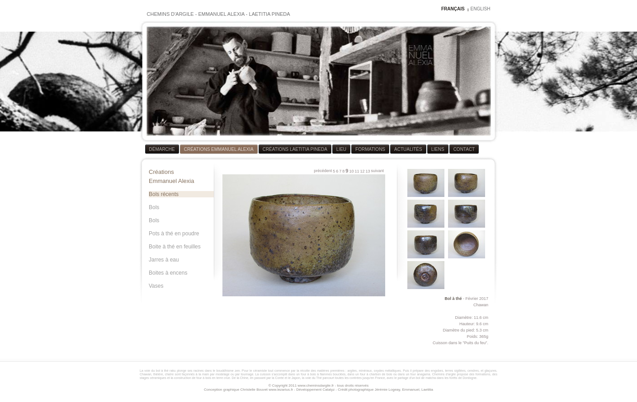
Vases (156, 286)
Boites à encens (168, 273)
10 (351, 171)
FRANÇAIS (453, 8)
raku (173, 370)
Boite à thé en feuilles (175, 246)
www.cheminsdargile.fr (315, 385)
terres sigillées (455, 370)
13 (367, 171)
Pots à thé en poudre (174, 233)
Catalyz (328, 390)
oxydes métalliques (387, 370)
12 (362, 171)
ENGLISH (481, 8)
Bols (154, 207)
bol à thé (162, 370)
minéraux (365, 370)
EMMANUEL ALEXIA (221, 14)
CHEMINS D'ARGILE (170, 14)
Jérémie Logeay (387, 390)
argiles (352, 370)
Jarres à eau (164, 260)
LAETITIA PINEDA (269, 14)
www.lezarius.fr (281, 390)
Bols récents (164, 194)
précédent (323, 170)
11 (356, 171)
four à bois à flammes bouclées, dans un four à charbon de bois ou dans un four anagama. (366, 374)
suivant (377, 170)
